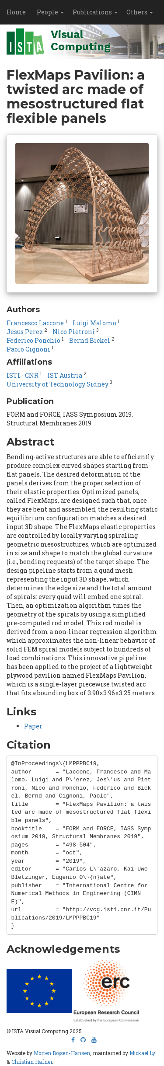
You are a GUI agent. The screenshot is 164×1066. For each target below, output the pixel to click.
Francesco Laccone (35, 323)
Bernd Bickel (89, 340)
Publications (95, 12)
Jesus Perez (25, 331)
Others (139, 12)
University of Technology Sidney (57, 384)
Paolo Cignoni (28, 349)
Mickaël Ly (142, 1053)
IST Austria (64, 375)
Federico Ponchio (33, 340)
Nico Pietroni (73, 331)
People (50, 12)
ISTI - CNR (22, 375)
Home (16, 12)
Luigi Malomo (94, 323)
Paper (33, 726)
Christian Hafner (31, 1062)
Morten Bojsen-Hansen (62, 1053)
